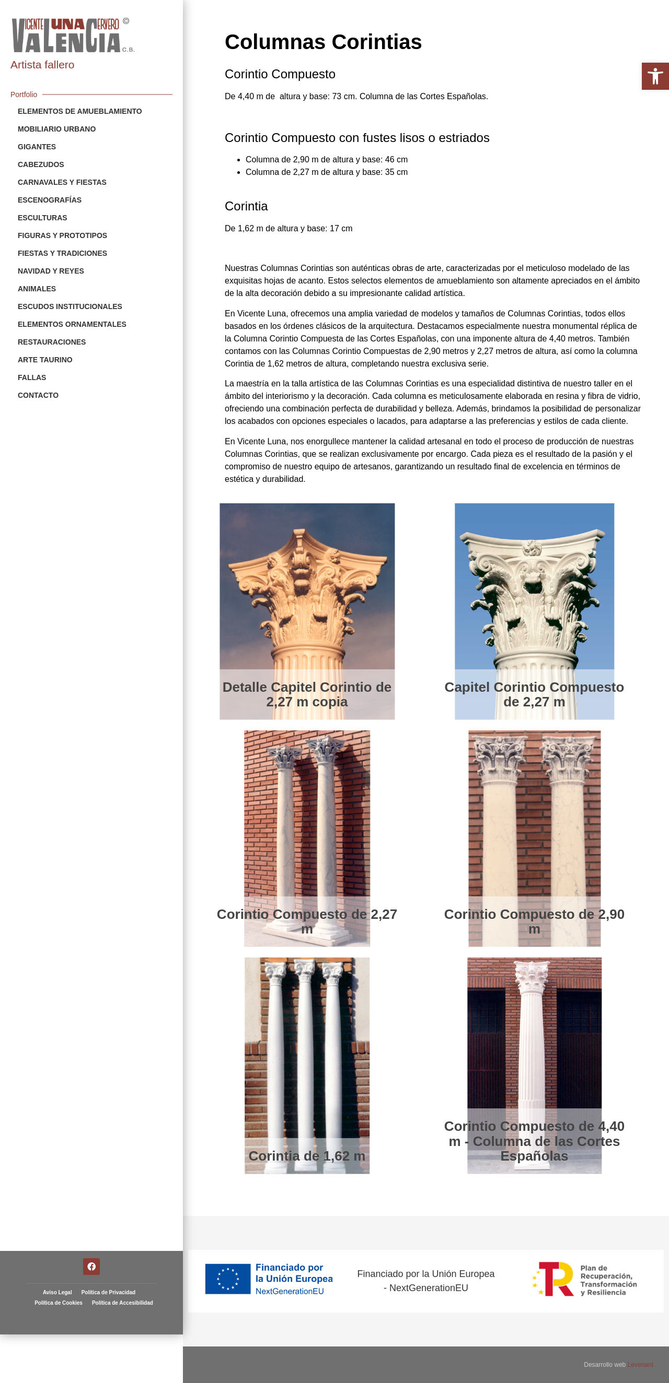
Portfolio (23, 94)
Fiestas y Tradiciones (62, 253)
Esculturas (42, 218)
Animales (37, 289)
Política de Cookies (58, 1224)
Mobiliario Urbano (57, 129)
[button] (655, 76)
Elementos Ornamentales (72, 324)
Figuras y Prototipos (62, 235)
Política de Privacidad (108, 1213)
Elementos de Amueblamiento (80, 111)
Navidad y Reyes (51, 271)
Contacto (38, 395)
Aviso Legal (57, 1213)
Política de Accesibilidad (122, 1224)
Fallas (32, 377)
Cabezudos (41, 164)
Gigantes (37, 147)
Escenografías (50, 200)
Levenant (640, 1364)
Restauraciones (52, 342)
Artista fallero (42, 64)
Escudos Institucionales (70, 306)
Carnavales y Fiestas (62, 182)
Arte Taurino (45, 360)
